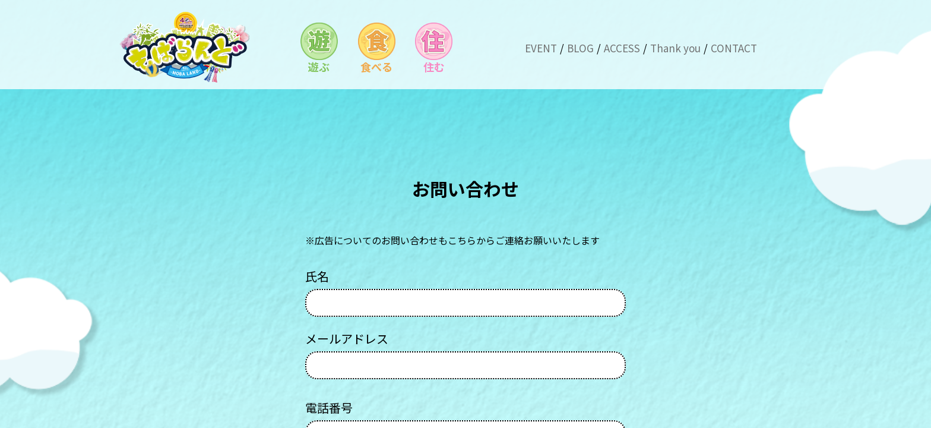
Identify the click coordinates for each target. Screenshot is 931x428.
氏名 (465, 293)
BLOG (580, 47)
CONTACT (734, 47)
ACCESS (622, 47)
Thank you (675, 47)
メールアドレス (465, 355)
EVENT (541, 47)
